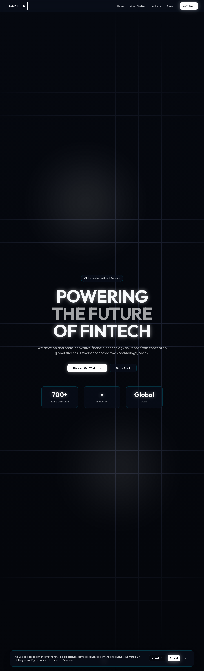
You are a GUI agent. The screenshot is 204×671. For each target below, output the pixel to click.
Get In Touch (123, 368)
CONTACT (189, 6)
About (170, 6)
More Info (157, 658)
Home (120, 6)
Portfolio (155, 6)
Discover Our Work (87, 368)
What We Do (137, 6)
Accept (174, 658)
